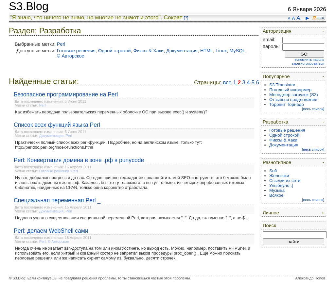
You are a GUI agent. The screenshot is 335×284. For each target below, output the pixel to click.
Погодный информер (290, 89)
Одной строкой (114, 50)
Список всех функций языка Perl (57, 125)
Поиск (269, 225)
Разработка (275, 122)
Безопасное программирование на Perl (66, 94)
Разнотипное (277, 162)
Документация (182, 50)
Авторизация (277, 31)
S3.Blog (28, 6)
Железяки (279, 175)
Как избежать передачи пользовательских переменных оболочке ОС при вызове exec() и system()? (111, 111)
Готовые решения (76, 50)
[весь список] (313, 109)
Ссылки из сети (284, 180)
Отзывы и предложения (293, 99)
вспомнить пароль (309, 59)
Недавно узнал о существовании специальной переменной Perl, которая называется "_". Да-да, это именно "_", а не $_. (131, 217)
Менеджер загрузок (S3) (293, 94)
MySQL (237, 50)
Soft (273, 170)
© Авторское (70, 55)
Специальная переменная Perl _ (57, 200)
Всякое (276, 195)
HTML (206, 50)
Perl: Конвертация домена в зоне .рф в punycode (79, 160)
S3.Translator (282, 84)
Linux (221, 50)
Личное (271, 212)
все (227, 82)
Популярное (276, 76)
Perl (61, 44)
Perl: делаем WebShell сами (51, 230)
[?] (186, 18)
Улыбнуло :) (281, 185)
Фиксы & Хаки (148, 50)
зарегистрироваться (308, 63)
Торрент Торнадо (286, 104)
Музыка (277, 190)
